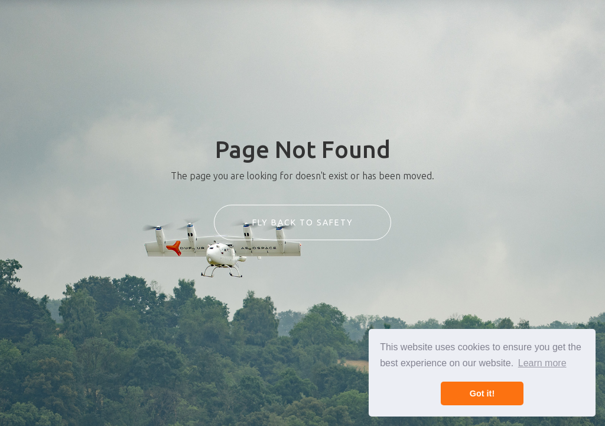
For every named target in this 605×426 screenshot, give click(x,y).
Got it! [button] (482, 393)
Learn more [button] (542, 363)
